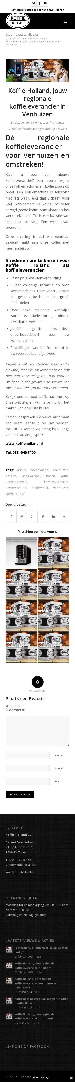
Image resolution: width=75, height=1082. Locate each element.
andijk (21, 470)
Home (31, 38)
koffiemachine (16, 487)
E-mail (59, 768)
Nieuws (41, 38)
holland (11, 476)
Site (57, 781)
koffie (64, 476)
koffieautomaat (16, 482)
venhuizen (61, 487)
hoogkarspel (31, 476)
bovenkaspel (39, 470)
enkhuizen (61, 470)
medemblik (40, 487)
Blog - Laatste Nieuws (22, 34)
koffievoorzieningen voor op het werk (42, 129)
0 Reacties (42, 122)
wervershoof (15, 493)
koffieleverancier (56, 482)
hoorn (50, 476)
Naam (59, 755)
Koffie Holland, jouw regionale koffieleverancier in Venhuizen (37, 102)
